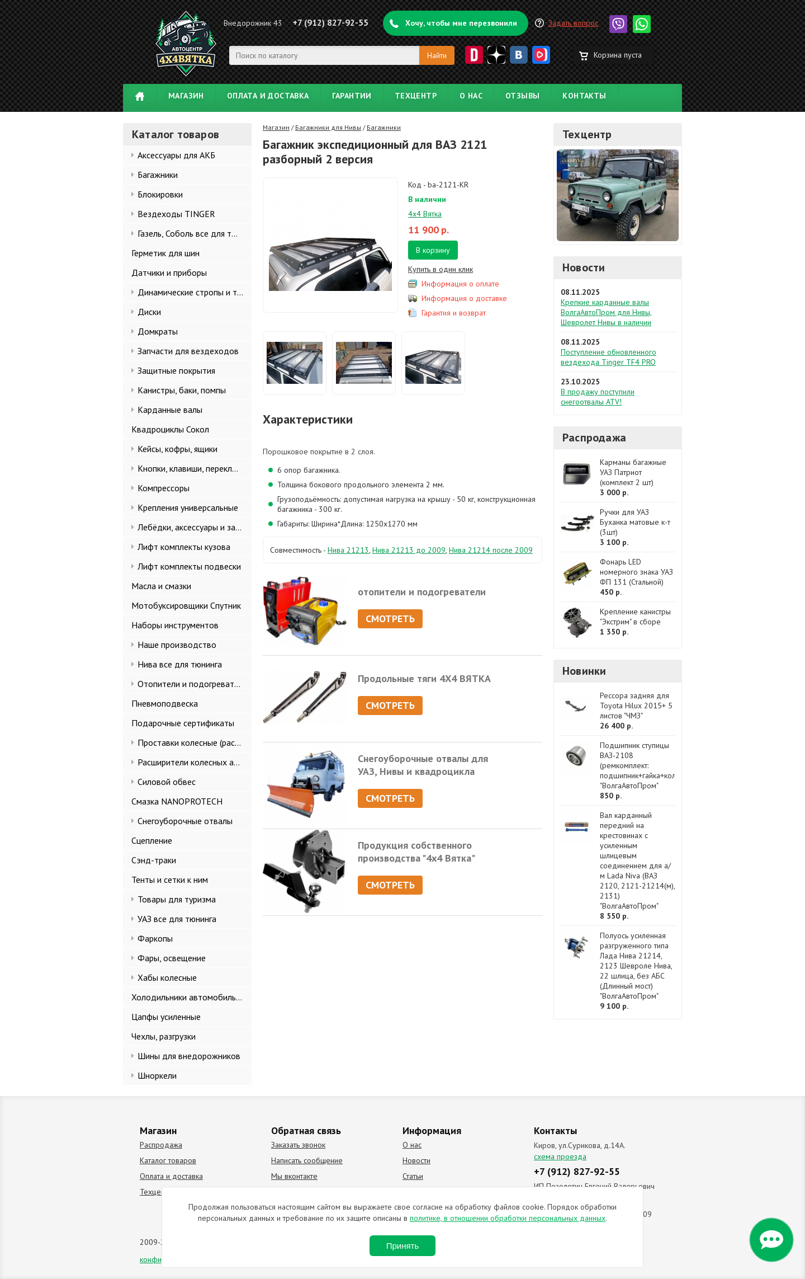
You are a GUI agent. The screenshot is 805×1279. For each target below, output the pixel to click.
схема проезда (560, 1156)
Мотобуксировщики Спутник (186, 605)
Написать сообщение (307, 1160)
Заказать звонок (298, 1145)
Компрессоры (164, 487)
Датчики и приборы (169, 272)
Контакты (584, 96)
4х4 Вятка (425, 214)
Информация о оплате (460, 284)
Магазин (186, 96)
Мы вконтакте (294, 1176)
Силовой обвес (167, 781)
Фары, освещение (172, 957)
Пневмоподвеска (164, 703)
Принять (402, 1245)
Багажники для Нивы (328, 127)
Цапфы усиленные (166, 1016)
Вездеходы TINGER (176, 213)
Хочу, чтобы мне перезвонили (461, 23)
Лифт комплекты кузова (184, 546)
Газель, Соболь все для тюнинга (195, 233)
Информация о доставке (464, 298)
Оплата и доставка (268, 96)
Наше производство (177, 644)
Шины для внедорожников (189, 1055)
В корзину (433, 250)
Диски (149, 311)
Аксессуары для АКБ (176, 155)
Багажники (158, 174)
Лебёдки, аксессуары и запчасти (195, 527)
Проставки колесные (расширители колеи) (195, 742)
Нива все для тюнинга (180, 664)
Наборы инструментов (175, 625)
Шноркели (157, 1075)
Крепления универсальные (188, 507)
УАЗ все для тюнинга (177, 918)
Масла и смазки (161, 585)
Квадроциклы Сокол (170, 429)
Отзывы (522, 96)
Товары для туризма (177, 899)
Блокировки (160, 194)
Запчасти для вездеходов (188, 350)
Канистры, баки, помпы (182, 390)
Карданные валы (170, 409)
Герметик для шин (165, 252)
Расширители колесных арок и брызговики (195, 762)
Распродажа (594, 437)
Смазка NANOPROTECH (176, 801)
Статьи (412, 1176)
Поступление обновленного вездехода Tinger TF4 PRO (608, 357)
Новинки (584, 671)
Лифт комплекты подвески (189, 566)
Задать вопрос (573, 23)
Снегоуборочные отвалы (185, 820)
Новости (583, 267)
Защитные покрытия (176, 370)
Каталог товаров (168, 1160)
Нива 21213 (348, 550)
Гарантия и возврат (454, 313)
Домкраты (158, 331)
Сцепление (151, 840)
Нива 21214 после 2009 (491, 550)
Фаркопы (155, 938)
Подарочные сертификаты (182, 722)
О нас (471, 96)
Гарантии (352, 96)
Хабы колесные (167, 977)
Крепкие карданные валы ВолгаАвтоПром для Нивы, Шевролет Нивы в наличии (606, 312)
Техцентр (416, 96)
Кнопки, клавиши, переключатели (195, 468)
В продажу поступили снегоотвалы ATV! (597, 397)
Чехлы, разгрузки (163, 1036)
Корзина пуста (618, 55)
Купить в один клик (440, 269)
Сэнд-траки (153, 860)
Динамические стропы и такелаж (195, 292)
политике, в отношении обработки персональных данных (507, 1218)
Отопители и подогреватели (193, 683)
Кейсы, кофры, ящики (177, 448)
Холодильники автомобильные (190, 997)
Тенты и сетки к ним (169, 879)
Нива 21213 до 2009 (409, 550)
